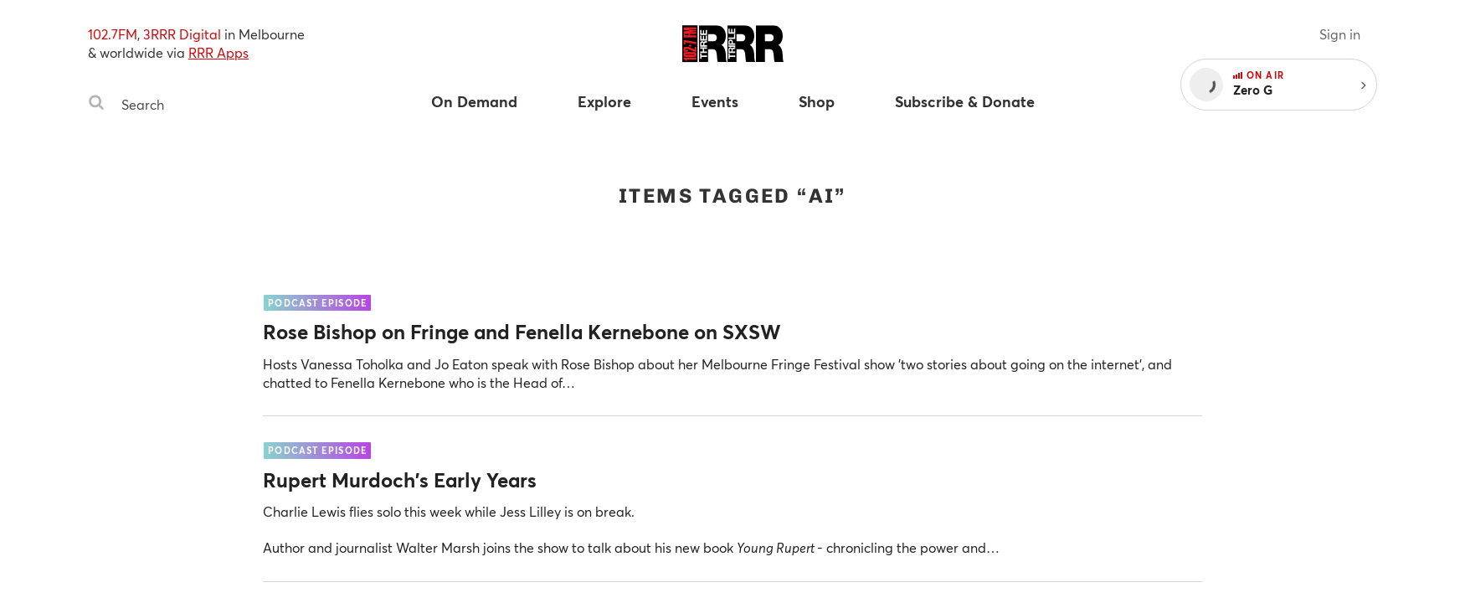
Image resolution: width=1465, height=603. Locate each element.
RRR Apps (218, 52)
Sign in (1339, 34)
